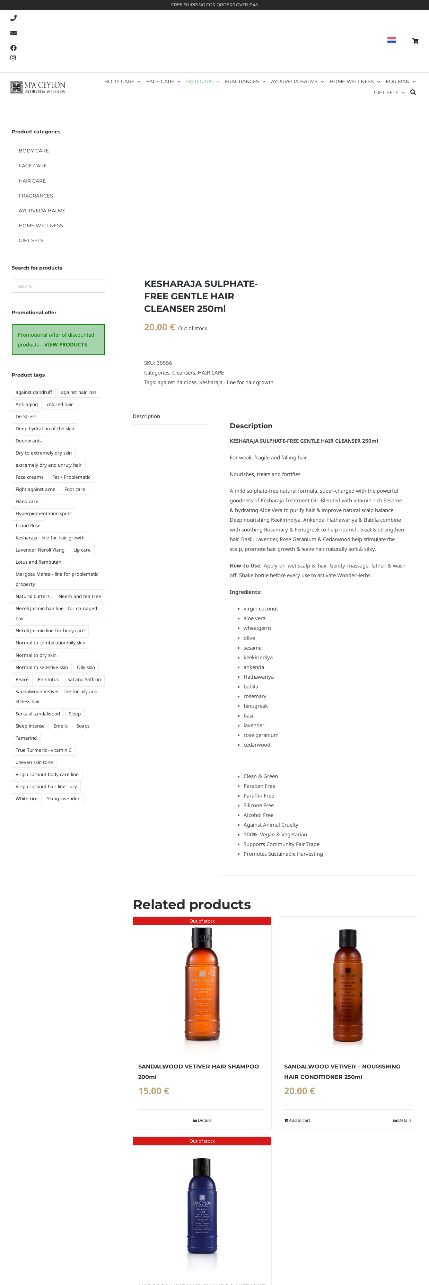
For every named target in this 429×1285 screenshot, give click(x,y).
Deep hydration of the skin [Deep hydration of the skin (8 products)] (45, 428)
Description (146, 416)
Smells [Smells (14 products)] (61, 726)
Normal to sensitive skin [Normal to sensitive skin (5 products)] (42, 667)
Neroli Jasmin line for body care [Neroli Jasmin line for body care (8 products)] (50, 630)
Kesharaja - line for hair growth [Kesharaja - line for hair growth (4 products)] (50, 538)
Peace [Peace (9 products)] (22, 679)
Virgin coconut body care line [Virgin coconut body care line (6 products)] (47, 774)
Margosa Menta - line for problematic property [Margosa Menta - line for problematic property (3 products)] (57, 579)
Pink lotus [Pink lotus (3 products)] (48, 679)
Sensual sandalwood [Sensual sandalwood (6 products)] (38, 714)
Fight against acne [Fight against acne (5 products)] (35, 489)
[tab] (170, 416)
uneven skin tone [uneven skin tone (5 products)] (34, 762)
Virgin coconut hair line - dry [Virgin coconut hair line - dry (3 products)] (46, 786)
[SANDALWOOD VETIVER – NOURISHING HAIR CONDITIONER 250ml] (348, 986)
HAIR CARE (211, 372)
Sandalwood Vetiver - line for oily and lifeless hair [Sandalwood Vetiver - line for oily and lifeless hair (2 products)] (56, 696)
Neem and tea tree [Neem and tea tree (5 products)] (80, 596)
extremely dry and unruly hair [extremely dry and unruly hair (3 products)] (49, 465)
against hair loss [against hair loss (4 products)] (78, 392)
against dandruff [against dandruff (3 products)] (34, 392)
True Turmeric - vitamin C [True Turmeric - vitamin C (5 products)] (44, 750)
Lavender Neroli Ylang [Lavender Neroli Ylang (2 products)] (40, 550)
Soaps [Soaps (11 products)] (83, 726)
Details (204, 1120)
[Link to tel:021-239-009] (13, 18)
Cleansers (183, 372)
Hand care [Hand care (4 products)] (27, 501)
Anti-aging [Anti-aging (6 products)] (27, 404)
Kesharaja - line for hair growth (236, 382)
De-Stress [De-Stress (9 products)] (26, 416)
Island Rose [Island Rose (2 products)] (28, 525)
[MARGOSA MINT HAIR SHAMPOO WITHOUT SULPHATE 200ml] (202, 1206)
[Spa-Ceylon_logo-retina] (37, 83)
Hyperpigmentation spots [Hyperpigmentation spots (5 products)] (43, 513)
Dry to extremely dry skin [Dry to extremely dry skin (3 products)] (44, 453)
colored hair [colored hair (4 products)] (60, 404)
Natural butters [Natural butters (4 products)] (33, 596)
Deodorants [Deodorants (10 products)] (29, 441)
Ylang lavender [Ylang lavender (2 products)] (63, 798)
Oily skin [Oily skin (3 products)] (86, 667)
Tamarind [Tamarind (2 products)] (26, 738)
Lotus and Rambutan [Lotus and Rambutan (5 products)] (38, 562)
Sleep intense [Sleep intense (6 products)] (30, 726)
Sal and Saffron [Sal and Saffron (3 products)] (84, 679)
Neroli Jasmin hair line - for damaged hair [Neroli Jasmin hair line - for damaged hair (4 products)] (56, 613)
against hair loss (177, 382)
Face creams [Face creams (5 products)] (29, 477)
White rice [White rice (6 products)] (27, 798)
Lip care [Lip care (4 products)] (82, 550)
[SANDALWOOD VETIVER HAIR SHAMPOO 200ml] (202, 986)
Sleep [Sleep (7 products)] (75, 714)
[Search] (413, 92)
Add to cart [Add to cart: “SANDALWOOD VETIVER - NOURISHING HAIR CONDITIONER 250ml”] (299, 1120)
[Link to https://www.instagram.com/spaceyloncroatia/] (13, 57)
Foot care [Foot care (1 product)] (74, 489)
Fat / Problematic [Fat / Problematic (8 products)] (71, 477)
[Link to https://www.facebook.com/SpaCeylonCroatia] (13, 48)
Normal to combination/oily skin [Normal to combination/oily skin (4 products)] (50, 643)
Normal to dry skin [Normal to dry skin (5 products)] (36, 655)
